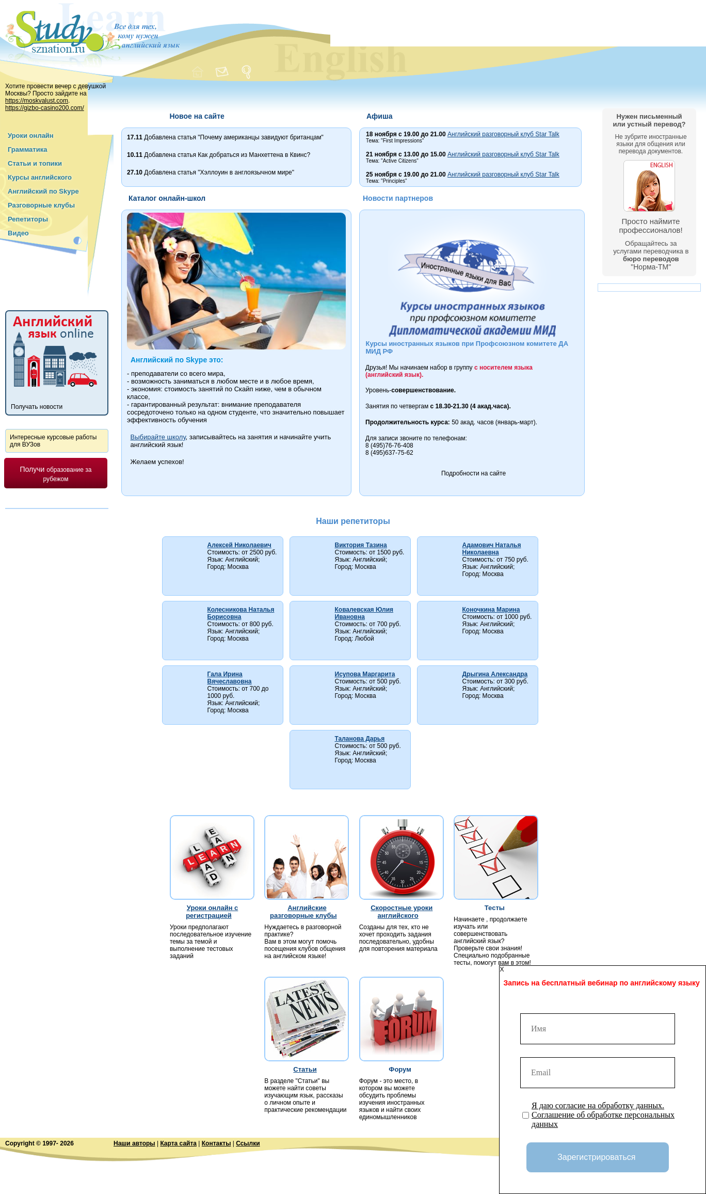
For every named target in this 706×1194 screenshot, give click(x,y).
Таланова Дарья (360, 738)
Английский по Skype (43, 191)
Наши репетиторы (353, 521)
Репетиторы (28, 219)
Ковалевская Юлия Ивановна (364, 613)
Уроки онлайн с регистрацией (212, 911)
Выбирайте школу (158, 437)
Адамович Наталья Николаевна (491, 549)
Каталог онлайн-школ (167, 198)
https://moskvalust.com (36, 100)
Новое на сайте (196, 116)
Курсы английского (40, 177)
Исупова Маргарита (365, 674)
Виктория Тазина (361, 545)
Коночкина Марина (491, 609)
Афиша (379, 116)
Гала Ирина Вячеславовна (229, 678)
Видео (18, 233)
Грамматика (27, 149)
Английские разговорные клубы (303, 911)
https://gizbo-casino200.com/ (44, 108)
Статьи (304, 1069)
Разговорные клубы (41, 205)
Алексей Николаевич (239, 545)
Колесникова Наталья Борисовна (241, 613)
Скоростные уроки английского (401, 911)
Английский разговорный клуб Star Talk (503, 134)
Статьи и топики (35, 163)
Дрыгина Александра (495, 674)
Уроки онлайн (31, 135)
